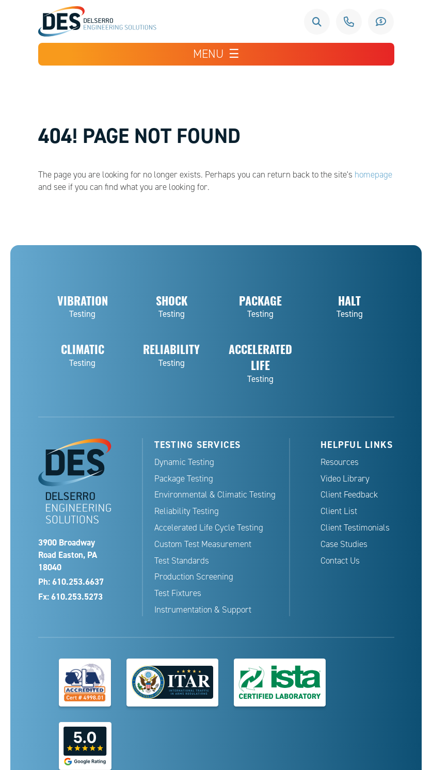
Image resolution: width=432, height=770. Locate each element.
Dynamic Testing (184, 462)
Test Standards (181, 560)
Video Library (345, 478)
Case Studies (344, 544)
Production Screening (193, 576)
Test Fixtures (177, 593)
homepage (373, 174)
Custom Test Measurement (202, 544)
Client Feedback (349, 494)
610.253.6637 (349, 22)
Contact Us (340, 560)
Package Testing (183, 478)
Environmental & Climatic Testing (215, 494)
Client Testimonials (355, 527)
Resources (340, 462)
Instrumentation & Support (202, 609)
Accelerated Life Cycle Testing (208, 527)
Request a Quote (381, 22)
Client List (339, 511)
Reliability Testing (186, 511)
